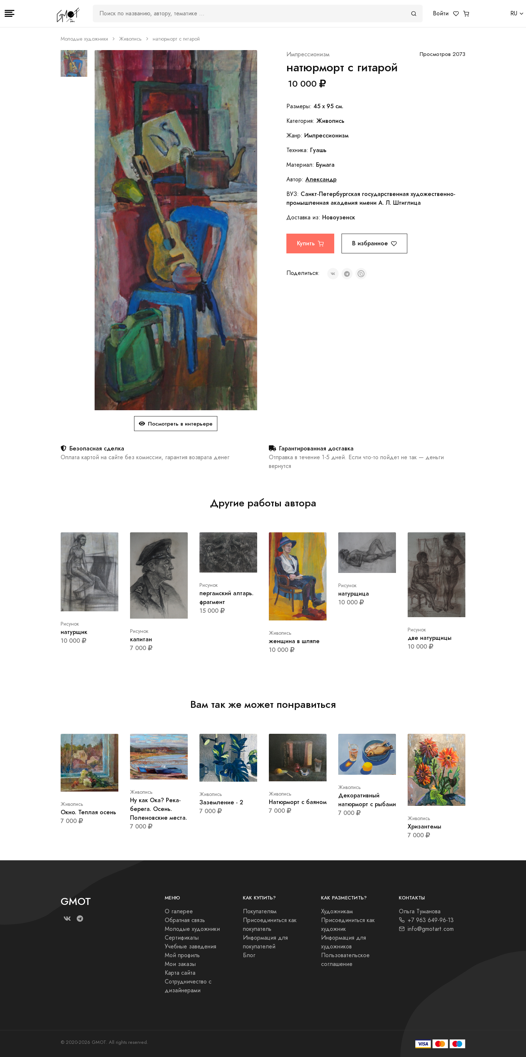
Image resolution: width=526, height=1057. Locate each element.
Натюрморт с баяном (298, 802)
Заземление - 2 (221, 802)
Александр (320, 179)
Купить (310, 243)
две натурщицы (429, 638)
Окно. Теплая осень (88, 812)
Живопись (130, 38)
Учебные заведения (190, 947)
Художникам (337, 911)
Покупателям (260, 911)
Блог (249, 955)
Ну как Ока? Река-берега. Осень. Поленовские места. (158, 809)
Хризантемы (424, 826)
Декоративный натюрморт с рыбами (367, 799)
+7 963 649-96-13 (426, 920)
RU (513, 14)
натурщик (74, 632)
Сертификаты (182, 938)
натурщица (353, 593)
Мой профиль (182, 955)
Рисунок (70, 623)
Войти (441, 14)
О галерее (179, 911)
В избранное (374, 243)
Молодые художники (84, 38)
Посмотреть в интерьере (176, 423)
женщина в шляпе (294, 641)
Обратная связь (185, 920)
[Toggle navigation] (9, 13)
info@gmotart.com (426, 929)
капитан (141, 639)
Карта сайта (180, 973)
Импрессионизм (307, 54)
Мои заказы (180, 964)
